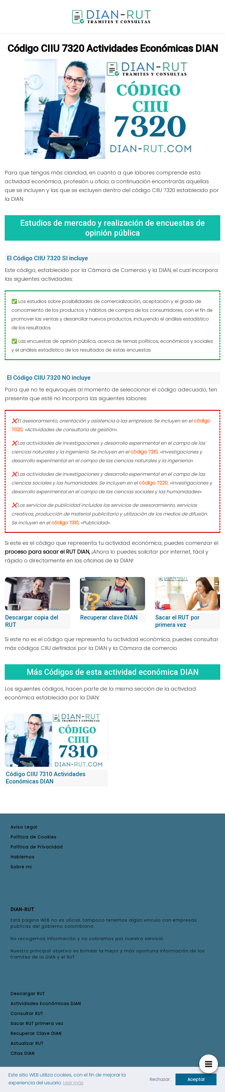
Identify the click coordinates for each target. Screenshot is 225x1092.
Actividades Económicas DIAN (46, 1004)
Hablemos (23, 857)
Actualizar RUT (27, 1043)
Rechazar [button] (160, 1079)
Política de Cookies (34, 837)
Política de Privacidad (37, 847)
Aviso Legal (24, 827)
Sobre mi (21, 867)
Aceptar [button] (196, 1079)
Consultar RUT (27, 1013)
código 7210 (144, 452)
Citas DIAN (23, 1053)
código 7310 (65, 522)
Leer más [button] (73, 1082)
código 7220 (153, 483)
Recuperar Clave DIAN (36, 1033)
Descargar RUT (28, 994)
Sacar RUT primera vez (37, 1023)
